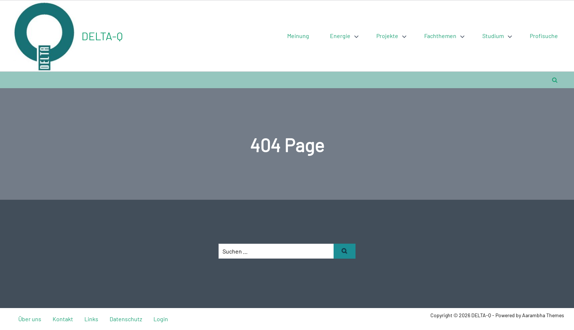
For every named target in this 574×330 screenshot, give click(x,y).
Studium (493, 35)
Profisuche (544, 35)
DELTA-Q (102, 35)
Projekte (387, 35)
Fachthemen (440, 35)
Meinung (298, 35)
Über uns (29, 318)
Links (91, 318)
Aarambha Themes (543, 315)
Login (160, 318)
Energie (340, 35)
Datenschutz (126, 318)
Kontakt (63, 318)
